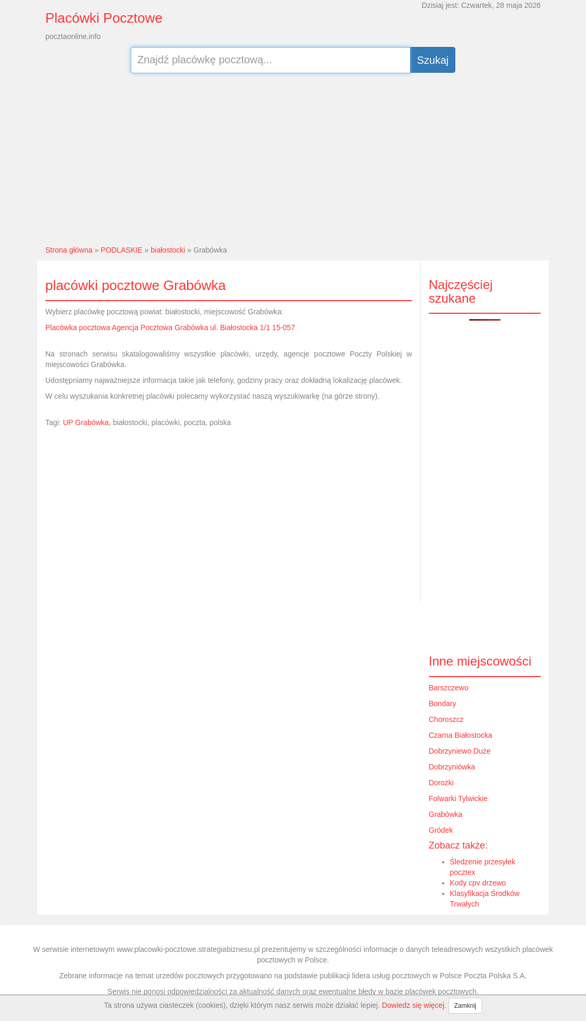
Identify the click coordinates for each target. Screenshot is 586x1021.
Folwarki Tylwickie (458, 798)
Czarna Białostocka (461, 735)
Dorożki (441, 782)
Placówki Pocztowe (104, 18)
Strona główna (69, 250)
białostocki (168, 250)
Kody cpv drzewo (478, 883)
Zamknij (465, 1005)
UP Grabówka (86, 422)
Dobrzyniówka (452, 767)
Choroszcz (446, 719)
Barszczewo (448, 687)
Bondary (442, 703)
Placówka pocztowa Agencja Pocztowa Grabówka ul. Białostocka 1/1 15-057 (170, 327)
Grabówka (446, 814)
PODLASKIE (121, 250)
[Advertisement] (293, 158)
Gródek (441, 830)
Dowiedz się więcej (413, 1005)
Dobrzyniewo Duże (460, 751)
